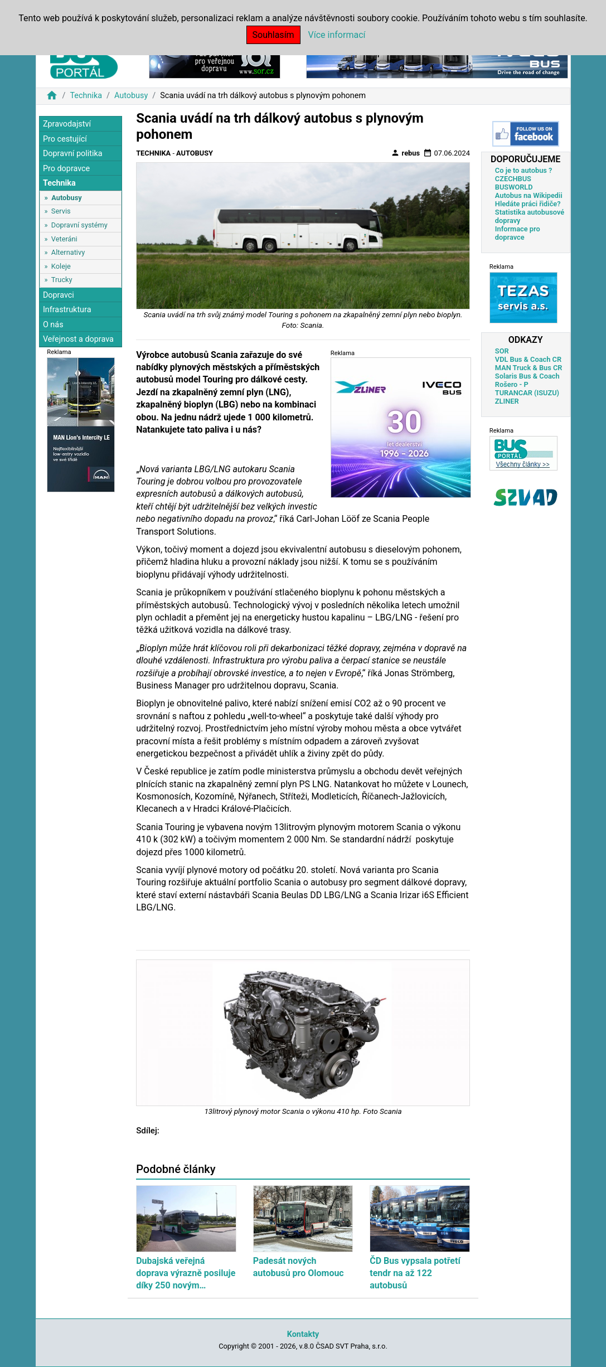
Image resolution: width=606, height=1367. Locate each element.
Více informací (337, 35)
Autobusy (131, 95)
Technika (86, 95)
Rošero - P (512, 384)
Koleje (61, 266)
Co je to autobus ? (523, 170)
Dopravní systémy (79, 225)
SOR (502, 351)
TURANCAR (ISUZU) (527, 393)
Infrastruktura (67, 309)
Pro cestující (65, 139)
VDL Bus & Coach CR (528, 359)
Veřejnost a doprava (78, 339)
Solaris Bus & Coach (527, 376)
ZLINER (507, 401)
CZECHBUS (513, 178)
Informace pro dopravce (517, 233)
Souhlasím (273, 35)
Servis (61, 211)
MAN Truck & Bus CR (529, 367)
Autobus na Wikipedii (529, 195)
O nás (53, 324)
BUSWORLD (514, 187)
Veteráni (64, 239)
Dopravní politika (73, 153)
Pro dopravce (66, 168)
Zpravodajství (67, 124)
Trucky (61, 279)
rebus (405, 152)
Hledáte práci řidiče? (528, 204)
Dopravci (58, 295)
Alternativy (68, 252)
